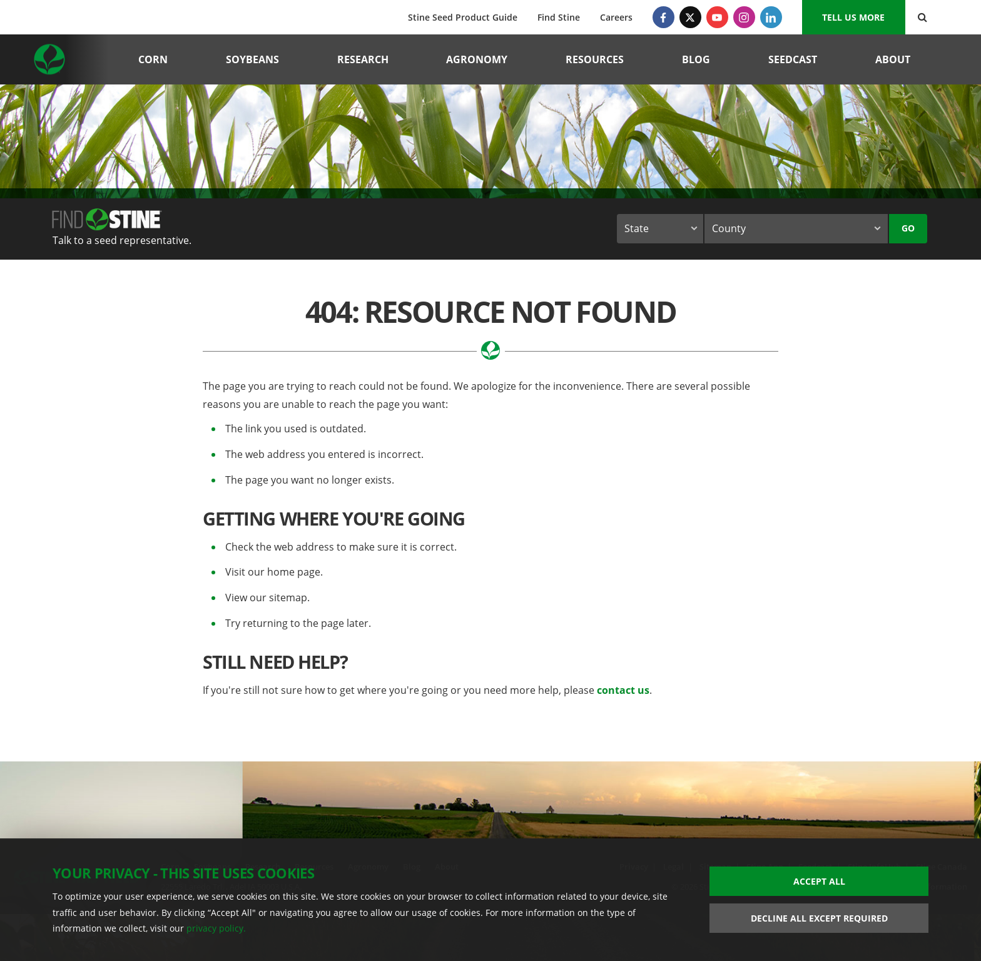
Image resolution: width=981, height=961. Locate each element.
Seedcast (792, 59)
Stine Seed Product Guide (462, 17)
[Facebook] (663, 17)
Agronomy (476, 59)
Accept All (819, 881)
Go (908, 228)
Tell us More (853, 17)
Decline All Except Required (819, 918)
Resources (595, 59)
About (892, 59)
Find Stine (558, 17)
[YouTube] (717, 17)
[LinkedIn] (771, 17)
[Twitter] (690, 17)
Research (363, 59)
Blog (696, 59)
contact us (623, 690)
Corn (153, 59)
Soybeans (252, 59)
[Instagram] (744, 17)
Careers (616, 17)
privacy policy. (216, 928)
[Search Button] (922, 17)
